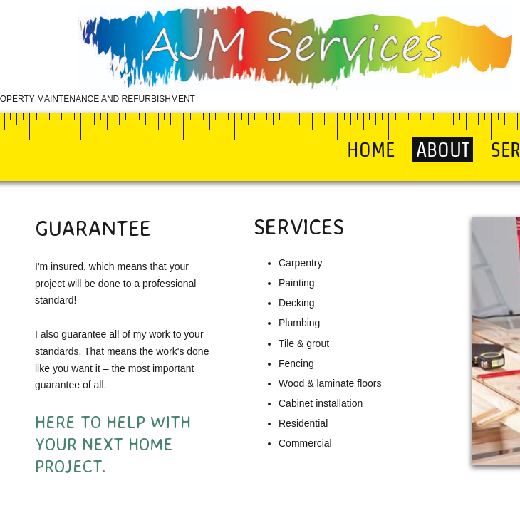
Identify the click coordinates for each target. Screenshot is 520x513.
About (442, 149)
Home (371, 149)
